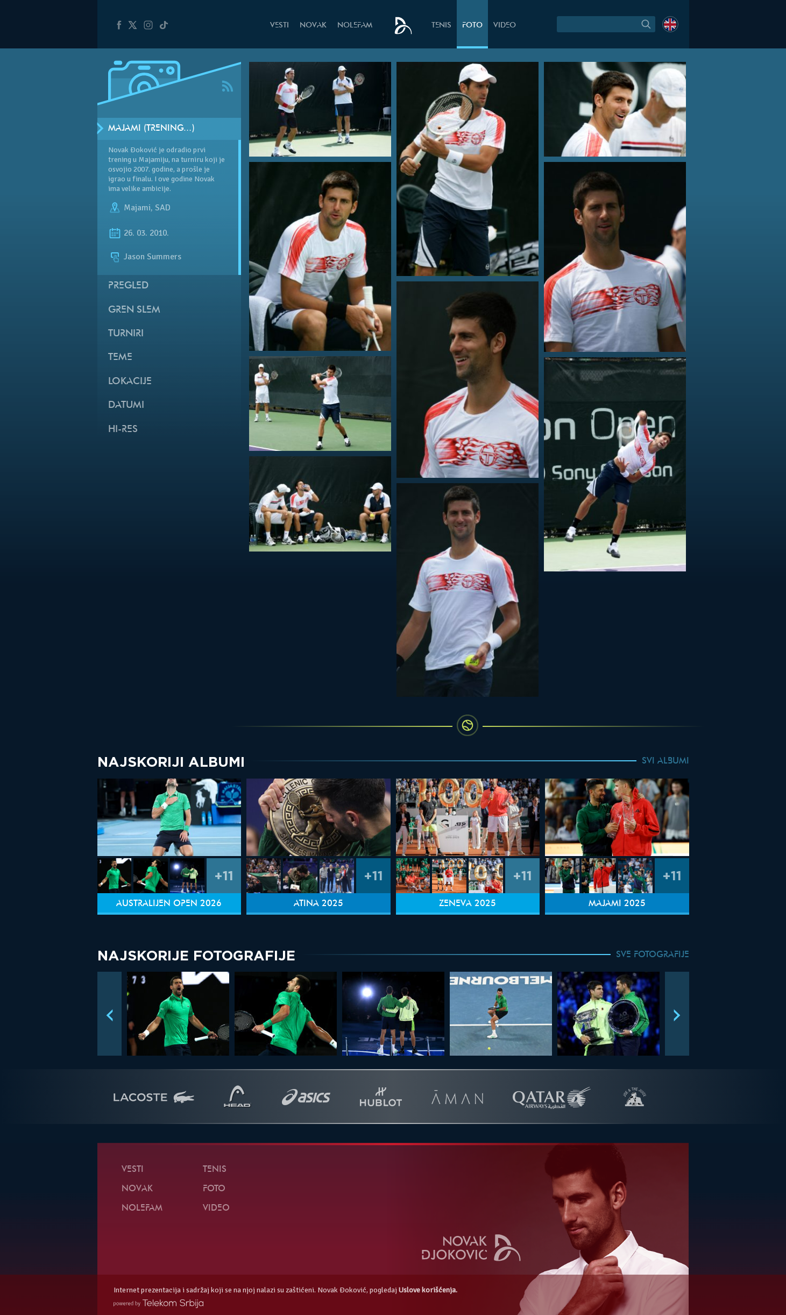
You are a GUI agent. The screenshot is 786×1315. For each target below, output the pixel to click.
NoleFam (354, 26)
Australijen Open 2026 (169, 904)
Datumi (126, 405)
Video (504, 26)
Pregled (128, 286)
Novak (313, 26)
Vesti (279, 26)
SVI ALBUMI (665, 761)
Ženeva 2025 (467, 904)
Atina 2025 (318, 904)
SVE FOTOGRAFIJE (652, 955)
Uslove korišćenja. (428, 1290)
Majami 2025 (617, 904)
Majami (137, 207)
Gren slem (134, 310)
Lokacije (130, 382)
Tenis (441, 26)
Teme (120, 357)
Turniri (126, 334)
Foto (472, 26)
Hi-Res (123, 430)
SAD (163, 207)
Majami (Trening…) (151, 128)
